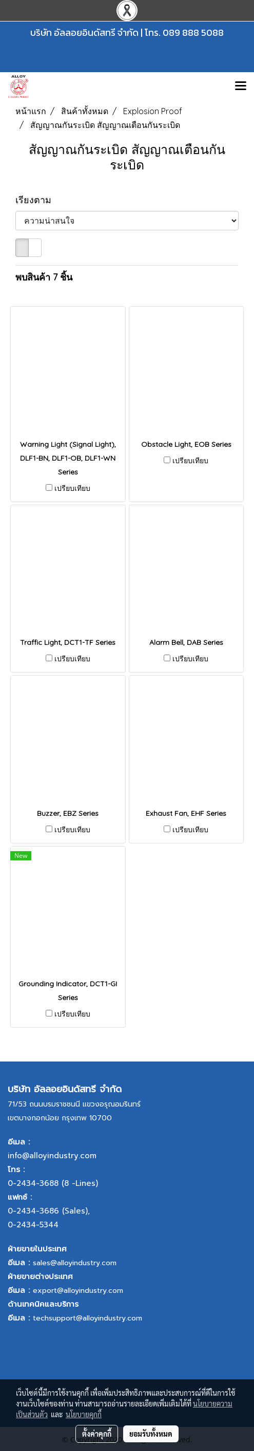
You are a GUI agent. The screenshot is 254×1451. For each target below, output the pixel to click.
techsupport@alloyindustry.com (87, 1318)
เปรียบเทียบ (72, 488)
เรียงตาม (37, 200)
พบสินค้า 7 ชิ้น (43, 277)
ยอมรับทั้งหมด (150, 1433)
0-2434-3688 (33, 1183)
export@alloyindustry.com (78, 1290)
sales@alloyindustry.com (74, 1263)
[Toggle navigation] (240, 86)
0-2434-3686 (33, 1211)
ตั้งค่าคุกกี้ (96, 1433)
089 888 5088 (193, 32)
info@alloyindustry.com (52, 1155)
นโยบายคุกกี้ (84, 1414)
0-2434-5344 (33, 1224)
